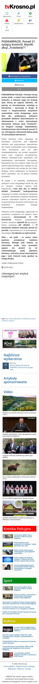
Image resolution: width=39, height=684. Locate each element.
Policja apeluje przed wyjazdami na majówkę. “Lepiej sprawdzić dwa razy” (25, 544)
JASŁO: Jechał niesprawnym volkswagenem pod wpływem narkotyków (24, 551)
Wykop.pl (19, 85)
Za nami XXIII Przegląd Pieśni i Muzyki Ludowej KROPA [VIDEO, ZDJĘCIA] (25, 628)
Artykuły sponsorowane (15, 380)
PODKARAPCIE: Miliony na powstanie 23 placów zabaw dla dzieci (19, 642)
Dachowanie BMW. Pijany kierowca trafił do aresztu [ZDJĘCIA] (23, 536)
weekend (11, 321)
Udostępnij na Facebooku (19, 76)
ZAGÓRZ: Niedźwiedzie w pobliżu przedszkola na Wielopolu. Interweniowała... (18, 519)
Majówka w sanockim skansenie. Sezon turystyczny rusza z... (19, 413)
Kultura (9, 621)
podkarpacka (17, 319)
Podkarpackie (26, 319)
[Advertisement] (19, 296)
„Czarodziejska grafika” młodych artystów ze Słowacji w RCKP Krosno (25, 654)
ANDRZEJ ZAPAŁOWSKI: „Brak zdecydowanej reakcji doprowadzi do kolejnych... (19, 435)
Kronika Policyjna (17, 528)
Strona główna (9, 666)
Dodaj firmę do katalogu (25, 666)
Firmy (18, 14)
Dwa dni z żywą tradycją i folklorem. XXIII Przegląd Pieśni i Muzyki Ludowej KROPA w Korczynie (18, 636)
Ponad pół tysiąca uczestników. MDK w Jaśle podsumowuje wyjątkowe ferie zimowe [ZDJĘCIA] (18, 648)
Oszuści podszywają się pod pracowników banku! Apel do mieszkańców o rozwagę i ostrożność (24, 567)
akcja (6, 319)
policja (33, 319)
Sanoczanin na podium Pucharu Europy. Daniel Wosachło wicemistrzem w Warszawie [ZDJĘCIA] (19, 603)
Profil (7, 28)
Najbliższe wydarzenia (13, 357)
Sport (30, 14)
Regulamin (12, 669)
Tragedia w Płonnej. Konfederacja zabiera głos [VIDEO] (18, 456)
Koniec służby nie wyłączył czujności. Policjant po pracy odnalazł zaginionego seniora (24, 559)
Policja (7, 21)
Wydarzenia (18, 21)
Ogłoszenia (7, 14)
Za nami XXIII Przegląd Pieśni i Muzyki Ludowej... (19, 498)
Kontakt (28, 669)
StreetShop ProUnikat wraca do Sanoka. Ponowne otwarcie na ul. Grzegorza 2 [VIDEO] (19, 608)
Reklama (30, 21)
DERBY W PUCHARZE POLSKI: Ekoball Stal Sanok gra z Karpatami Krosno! (19, 613)
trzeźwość (5, 321)
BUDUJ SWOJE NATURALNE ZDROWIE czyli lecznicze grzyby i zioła (19, 366)
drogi (10, 319)
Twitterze (19, 80)
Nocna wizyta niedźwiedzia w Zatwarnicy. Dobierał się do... (19, 478)
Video (8, 392)
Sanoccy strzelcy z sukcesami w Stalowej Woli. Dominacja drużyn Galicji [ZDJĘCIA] (25, 596)
